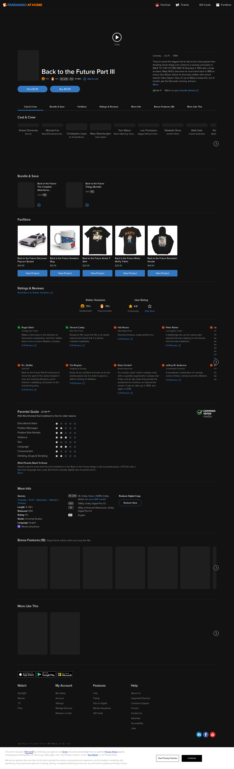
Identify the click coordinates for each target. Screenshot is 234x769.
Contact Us (136, 713)
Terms (65, 752)
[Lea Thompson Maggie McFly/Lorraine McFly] (149, 143)
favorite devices (189, 90)
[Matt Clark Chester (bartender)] (197, 143)
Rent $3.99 (32, 89)
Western (54, 500)
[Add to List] (39, 205)
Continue (192, 758)
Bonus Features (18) (164, 106)
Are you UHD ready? (95, 499)
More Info (136, 106)
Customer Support (140, 703)
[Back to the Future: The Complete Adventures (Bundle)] (50, 187)
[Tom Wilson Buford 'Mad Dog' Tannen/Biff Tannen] (125, 143)
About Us (135, 693)
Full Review (29, 345)
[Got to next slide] (216, 143)
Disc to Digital (100, 703)
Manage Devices (64, 708)
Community (133, 311)
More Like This (194, 106)
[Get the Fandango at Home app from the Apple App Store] (26, 674)
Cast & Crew (30, 106)
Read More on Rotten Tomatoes (35, 292)
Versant (29, 752)
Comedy (22, 500)
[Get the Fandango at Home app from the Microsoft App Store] (65, 674)
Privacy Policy (111, 752)
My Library (61, 693)
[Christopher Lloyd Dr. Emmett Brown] (76, 143)
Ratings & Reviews (109, 106)
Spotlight (22, 693)
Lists (95, 693)
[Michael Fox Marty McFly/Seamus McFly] (52, 143)
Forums (134, 708)
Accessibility (137, 723)
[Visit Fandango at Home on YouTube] (213, 735)
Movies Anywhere (102, 708)
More (155, 84)
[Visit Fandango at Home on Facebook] (206, 735)
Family (96, 698)
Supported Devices (140, 698)
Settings (60, 703)
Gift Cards (98, 713)
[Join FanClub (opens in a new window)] (162, 5)
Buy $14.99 (65, 89)
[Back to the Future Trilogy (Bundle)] (98, 185)
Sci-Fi (31, 500)
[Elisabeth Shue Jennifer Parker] (173, 143)
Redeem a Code (64, 713)
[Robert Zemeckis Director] (28, 143)
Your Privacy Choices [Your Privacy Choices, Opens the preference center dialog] (167, 758)
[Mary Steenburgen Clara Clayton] (100, 143)
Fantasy (22, 503)
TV (19, 703)
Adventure (42, 500)
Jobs (133, 728)
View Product (32, 273)
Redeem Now (130, 502)
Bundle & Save (57, 106)
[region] (117, 758)
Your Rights (93, 755)
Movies (21, 698)
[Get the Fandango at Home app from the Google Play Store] (46, 674)
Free (20, 708)
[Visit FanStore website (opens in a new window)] (224, 5)
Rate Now (150, 311)
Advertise (135, 718)
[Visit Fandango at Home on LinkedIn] (199, 735)
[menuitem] (202, 5)
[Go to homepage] (22, 5)
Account (60, 698)
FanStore (82, 106)
